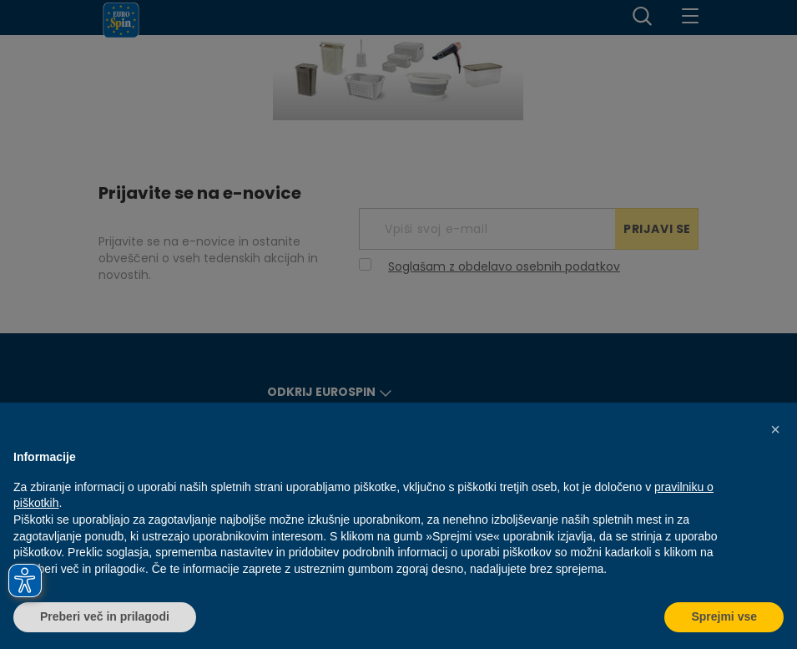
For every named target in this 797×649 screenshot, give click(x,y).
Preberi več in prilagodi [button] (104, 616)
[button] (775, 429)
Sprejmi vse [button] (724, 616)
